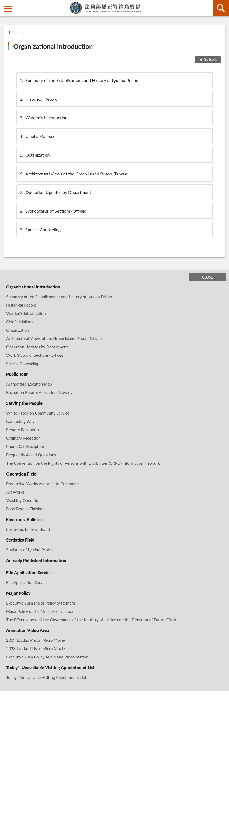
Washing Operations (24, 500)
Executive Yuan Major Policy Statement (40, 602)
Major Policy (18, 593)
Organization (34, 155)
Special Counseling (40, 229)
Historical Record (38, 99)
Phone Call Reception (25, 446)
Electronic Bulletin (24, 519)
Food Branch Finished (25, 508)
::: (4, 4)
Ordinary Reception (23, 438)
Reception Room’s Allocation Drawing (39, 392)
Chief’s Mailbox (36, 136)
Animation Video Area (27, 630)
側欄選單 (8, 9)
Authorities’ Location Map (29, 384)
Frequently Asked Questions (31, 454)
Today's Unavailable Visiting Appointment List (50, 667)
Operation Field (21, 473)
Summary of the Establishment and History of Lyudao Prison (78, 80)
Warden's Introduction (43, 117)
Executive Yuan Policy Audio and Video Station (47, 656)
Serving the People (24, 403)
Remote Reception (22, 429)
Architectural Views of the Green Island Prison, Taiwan (73, 174)
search (221, 8)
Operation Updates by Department (55, 192)
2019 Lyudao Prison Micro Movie (35, 640)
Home (13, 32)
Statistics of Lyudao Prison (29, 549)
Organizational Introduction (53, 46)
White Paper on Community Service (38, 412)
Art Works (15, 492)
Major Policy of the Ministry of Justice (39, 611)
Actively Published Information (36, 560)
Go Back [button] (210, 59)
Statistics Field (20, 539)
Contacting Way (20, 421)
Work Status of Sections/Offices (52, 211)
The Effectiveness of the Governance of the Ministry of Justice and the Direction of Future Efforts (92, 619)
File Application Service (29, 572)
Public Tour (17, 374)
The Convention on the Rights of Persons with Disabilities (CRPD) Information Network (83, 463)
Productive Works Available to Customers (42, 483)
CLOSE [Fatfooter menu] (207, 277)
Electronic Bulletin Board (28, 529)
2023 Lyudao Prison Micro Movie (35, 648)
